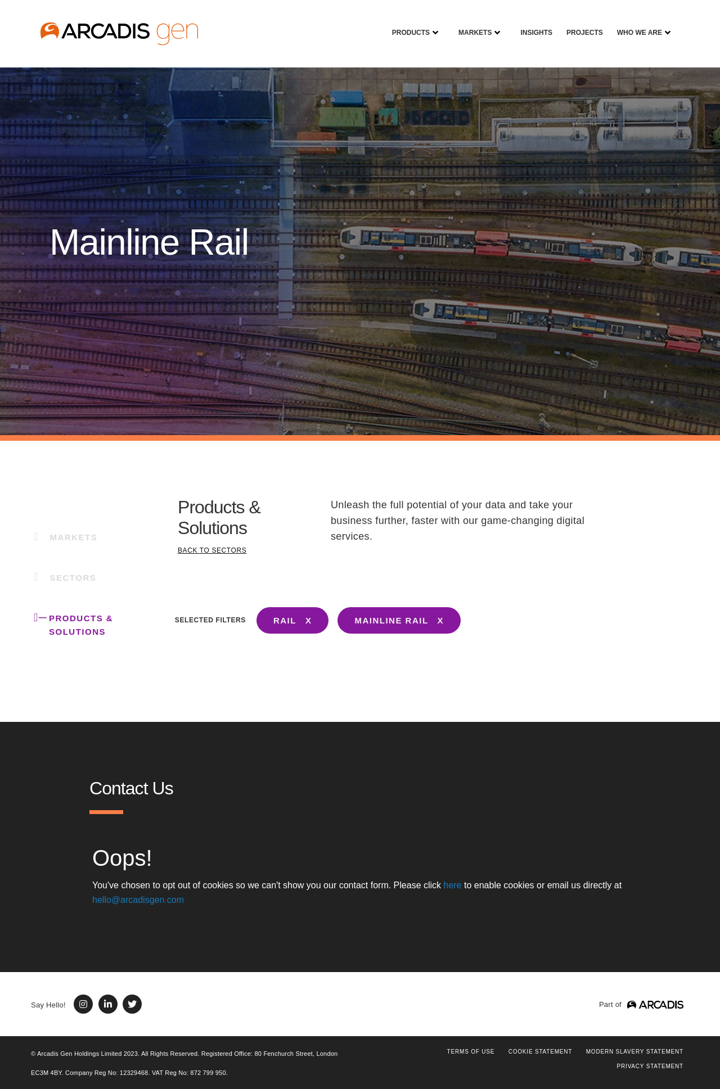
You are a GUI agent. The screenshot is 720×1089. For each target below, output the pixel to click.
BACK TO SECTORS (212, 550)
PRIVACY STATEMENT (650, 1066)
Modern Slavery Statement (634, 1052)
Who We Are (635, 25)
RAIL (284, 620)
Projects (580, 25)
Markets (470, 25)
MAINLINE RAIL (391, 620)
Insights (532, 25)
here (453, 885)
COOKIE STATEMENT (540, 1052)
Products (407, 25)
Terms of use (471, 1052)
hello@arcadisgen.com (138, 900)
